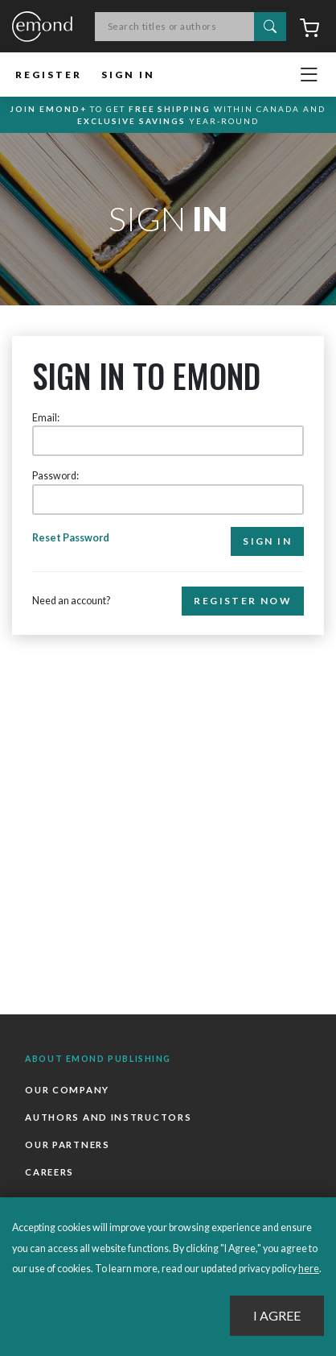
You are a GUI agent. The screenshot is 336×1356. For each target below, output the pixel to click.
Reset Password (70, 538)
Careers (49, 1172)
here (308, 1269)
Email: (45, 418)
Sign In (128, 74)
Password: (55, 476)
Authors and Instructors (108, 1117)
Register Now (243, 601)
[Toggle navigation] (309, 75)
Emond (42, 27)
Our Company (67, 1089)
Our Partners (67, 1144)
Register (48, 74)
